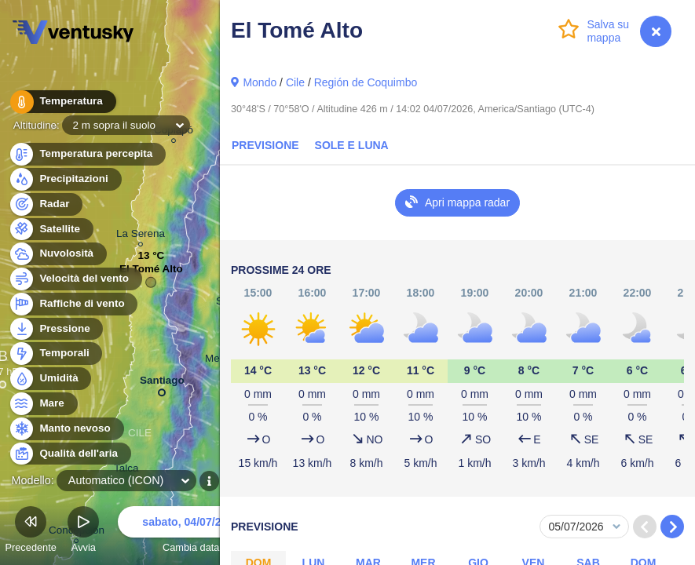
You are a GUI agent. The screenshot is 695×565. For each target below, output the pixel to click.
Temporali (55, 353)
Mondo (259, 82)
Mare (42, 403)
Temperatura (62, 101)
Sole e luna (352, 145)
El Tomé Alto (151, 272)
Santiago (162, 383)
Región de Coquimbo (366, 82)
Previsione (265, 145)
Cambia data (191, 531)
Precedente (30, 531)
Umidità (50, 378)
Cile (295, 82)
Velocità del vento (75, 279)
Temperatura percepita (86, 154)
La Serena (140, 236)
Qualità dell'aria (69, 454)
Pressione (55, 329)
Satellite (50, 229)
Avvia (83, 531)
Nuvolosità (57, 253)
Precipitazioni (64, 179)
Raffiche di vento (73, 304)
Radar (45, 204)
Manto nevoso (66, 428)
